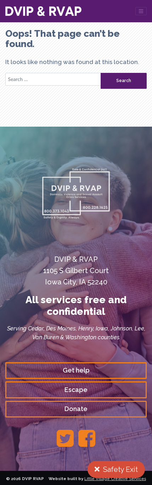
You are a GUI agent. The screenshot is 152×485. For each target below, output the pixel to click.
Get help (76, 370)
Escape (76, 389)
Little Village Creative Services (115, 478)
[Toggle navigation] (141, 11)
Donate (76, 408)
